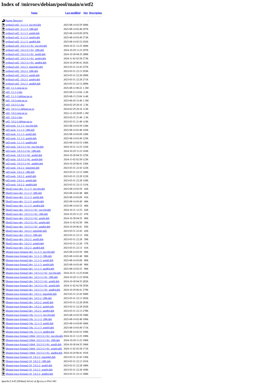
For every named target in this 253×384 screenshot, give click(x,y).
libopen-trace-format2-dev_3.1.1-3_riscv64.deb (30, 252)
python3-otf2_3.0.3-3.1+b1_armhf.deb (26, 54)
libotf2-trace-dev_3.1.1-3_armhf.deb (24, 197)
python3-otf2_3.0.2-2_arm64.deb (23, 79)
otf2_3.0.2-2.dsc (14, 117)
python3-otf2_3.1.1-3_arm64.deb (23, 37)
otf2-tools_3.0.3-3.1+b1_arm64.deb (24, 159)
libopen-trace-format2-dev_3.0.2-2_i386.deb (29, 298)
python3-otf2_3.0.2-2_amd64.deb (23, 83)
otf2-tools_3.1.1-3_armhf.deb (21, 134)
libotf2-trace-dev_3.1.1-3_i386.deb (24, 193)
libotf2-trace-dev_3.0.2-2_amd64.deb (25, 247)
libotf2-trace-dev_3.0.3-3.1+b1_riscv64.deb (28, 209)
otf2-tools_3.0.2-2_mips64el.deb (22, 167)
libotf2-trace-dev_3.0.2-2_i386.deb (24, 235)
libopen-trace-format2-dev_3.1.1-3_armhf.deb (29, 260)
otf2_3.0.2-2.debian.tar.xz (19, 121)
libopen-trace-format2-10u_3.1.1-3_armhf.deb (29, 323)
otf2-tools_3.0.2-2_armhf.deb (21, 176)
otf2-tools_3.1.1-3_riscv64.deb (22, 125)
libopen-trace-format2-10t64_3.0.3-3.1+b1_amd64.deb (34, 352)
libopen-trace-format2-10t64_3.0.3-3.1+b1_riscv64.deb (34, 336)
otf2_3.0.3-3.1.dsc (15, 104)
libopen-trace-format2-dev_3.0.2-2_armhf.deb (29, 302)
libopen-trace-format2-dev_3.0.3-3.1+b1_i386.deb (32, 277)
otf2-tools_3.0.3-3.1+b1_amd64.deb (24, 163)
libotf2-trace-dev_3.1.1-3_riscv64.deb (25, 188)
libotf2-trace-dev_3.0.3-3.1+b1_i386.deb (27, 214)
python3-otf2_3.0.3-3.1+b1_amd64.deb (26, 62)
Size (85, 12)
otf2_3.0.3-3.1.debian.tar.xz (20, 109)
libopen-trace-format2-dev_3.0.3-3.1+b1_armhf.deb (32, 281)
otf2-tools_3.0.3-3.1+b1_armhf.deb (24, 155)
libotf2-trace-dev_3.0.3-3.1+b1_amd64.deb (28, 226)
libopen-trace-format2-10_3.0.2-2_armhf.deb (29, 365)
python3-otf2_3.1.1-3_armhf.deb (23, 33)
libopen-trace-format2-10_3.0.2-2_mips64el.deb (31, 357)
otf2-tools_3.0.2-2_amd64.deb (21, 184)
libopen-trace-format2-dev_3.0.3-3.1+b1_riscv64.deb (33, 273)
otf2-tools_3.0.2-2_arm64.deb (21, 180)
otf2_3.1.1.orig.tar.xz (16, 88)
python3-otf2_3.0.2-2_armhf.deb (23, 75)
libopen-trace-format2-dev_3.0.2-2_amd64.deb (30, 310)
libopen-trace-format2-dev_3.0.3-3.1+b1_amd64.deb (33, 289)
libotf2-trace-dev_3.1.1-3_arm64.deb (25, 201)
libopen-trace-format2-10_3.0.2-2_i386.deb (28, 361)
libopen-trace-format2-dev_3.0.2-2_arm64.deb (30, 306)
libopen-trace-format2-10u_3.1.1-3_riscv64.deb (30, 315)
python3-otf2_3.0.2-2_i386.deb (22, 71)
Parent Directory (14, 20)
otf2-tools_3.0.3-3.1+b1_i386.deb (23, 151)
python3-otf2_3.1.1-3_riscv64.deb (23, 24)
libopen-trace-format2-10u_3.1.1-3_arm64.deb (30, 327)
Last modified (73, 12)
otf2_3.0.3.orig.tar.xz (16, 100)
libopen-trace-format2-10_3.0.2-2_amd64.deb (29, 374)
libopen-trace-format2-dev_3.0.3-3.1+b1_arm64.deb (33, 285)
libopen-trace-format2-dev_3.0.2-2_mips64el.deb (31, 294)
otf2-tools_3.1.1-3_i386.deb (20, 130)
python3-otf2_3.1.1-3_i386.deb (22, 29)
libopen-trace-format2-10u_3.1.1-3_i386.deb (29, 319)
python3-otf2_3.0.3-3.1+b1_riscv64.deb (26, 45)
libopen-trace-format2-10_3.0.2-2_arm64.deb (29, 369)
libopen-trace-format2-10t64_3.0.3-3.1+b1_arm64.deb (34, 348)
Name (34, 12)
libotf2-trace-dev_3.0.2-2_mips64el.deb (26, 231)
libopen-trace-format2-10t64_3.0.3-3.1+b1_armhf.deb (33, 344)
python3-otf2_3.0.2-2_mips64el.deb (24, 67)
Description (95, 12)
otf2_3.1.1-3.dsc (14, 92)
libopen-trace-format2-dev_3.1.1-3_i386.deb (29, 256)
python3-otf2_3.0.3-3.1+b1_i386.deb (25, 50)
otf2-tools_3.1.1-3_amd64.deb (21, 142)
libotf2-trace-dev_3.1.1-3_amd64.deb (25, 205)
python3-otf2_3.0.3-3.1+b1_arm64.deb (26, 58)
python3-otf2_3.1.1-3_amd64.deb (23, 41)
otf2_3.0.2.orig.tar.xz (16, 113)
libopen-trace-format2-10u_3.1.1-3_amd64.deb (30, 331)
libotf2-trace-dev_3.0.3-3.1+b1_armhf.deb (27, 218)
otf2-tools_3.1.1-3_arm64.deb (21, 138)
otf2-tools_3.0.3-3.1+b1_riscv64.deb (25, 146)
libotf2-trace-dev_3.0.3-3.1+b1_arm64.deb (28, 222)
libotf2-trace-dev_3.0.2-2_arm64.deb (25, 243)
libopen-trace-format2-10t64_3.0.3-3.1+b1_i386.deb (33, 340)
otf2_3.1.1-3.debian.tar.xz (19, 96)
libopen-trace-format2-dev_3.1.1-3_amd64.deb (30, 268)
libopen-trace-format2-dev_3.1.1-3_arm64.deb (30, 264)
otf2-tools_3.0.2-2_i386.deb (20, 172)
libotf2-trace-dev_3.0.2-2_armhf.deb (24, 239)
